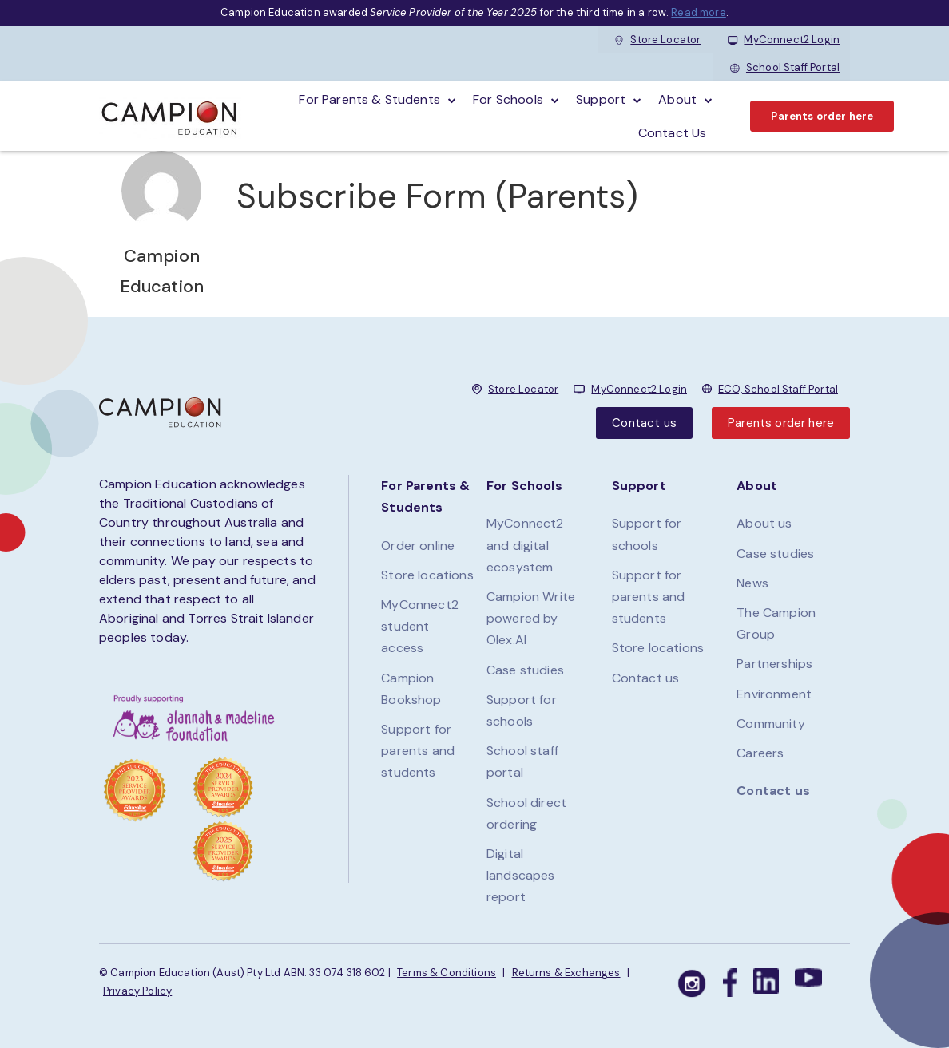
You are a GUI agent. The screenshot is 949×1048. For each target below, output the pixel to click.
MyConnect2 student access (420, 626)
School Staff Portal (785, 67)
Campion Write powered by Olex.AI (530, 618)
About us (764, 523)
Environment (774, 694)
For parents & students (369, 99)
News (752, 583)
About (677, 99)
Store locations (427, 575)
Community (770, 723)
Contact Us (672, 133)
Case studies (525, 670)
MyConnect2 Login (784, 39)
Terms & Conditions (446, 972)
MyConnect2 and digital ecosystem (525, 545)
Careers (760, 753)
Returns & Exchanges (566, 972)
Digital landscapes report (520, 875)
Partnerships (774, 663)
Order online (418, 545)
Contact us (644, 423)
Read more (698, 12)
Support (600, 99)
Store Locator (657, 39)
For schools (508, 99)
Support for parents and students (418, 751)
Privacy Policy (137, 991)
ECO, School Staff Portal (778, 389)
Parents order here (822, 116)
